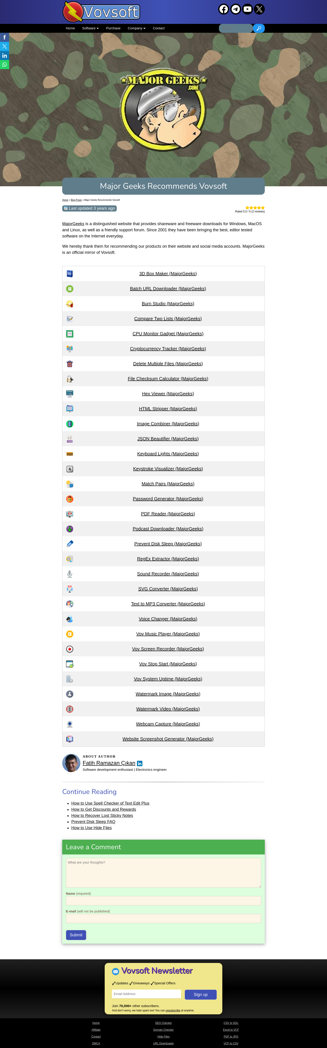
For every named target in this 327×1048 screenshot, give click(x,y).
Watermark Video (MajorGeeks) (168, 708)
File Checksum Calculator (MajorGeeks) (168, 378)
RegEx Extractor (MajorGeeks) (168, 558)
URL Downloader (163, 1043)
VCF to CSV (231, 1043)
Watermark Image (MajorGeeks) (168, 693)
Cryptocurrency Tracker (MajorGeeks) (168, 348)
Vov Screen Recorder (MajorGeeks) (168, 648)
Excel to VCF (231, 1029)
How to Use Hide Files (91, 828)
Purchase (113, 28)
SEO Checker (163, 1023)
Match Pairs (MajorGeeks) (168, 483)
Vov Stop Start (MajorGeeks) (168, 663)
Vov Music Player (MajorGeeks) (168, 633)
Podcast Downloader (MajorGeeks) (168, 528)
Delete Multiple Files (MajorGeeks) (168, 363)
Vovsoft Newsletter (156, 970)
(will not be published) (88, 911)
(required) (78, 893)
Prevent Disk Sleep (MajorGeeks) (168, 543)
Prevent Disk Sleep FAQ (93, 821)
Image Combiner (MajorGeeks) (168, 423)
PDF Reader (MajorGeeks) (168, 513)
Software (90, 28)
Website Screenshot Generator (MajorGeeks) (168, 738)
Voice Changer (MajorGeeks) (168, 618)
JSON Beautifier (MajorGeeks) (168, 438)
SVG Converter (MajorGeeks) (168, 588)
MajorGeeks (73, 224)
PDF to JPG (231, 1036)
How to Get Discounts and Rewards (103, 809)
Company (137, 28)
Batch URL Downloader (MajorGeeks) (168, 288)
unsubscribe (173, 1010)
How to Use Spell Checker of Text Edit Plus (110, 803)
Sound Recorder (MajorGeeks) (168, 573)
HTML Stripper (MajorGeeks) (168, 408)
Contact (159, 28)
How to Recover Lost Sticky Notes (102, 815)
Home (70, 28)
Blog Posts (76, 200)
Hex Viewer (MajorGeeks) (168, 393)
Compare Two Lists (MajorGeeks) (168, 318)
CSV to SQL (231, 1023)
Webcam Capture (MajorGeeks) (168, 723)
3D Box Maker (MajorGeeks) (168, 273)
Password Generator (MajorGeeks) (168, 498)
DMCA (96, 1043)
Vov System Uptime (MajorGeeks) (168, 678)
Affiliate (96, 1029)
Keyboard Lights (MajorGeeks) (168, 453)
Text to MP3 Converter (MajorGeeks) (168, 603)
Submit (76, 935)
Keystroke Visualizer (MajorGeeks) (168, 468)
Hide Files (163, 1036)
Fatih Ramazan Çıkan (109, 763)
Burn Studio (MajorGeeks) (168, 303)
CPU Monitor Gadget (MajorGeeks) (168, 333)
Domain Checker (163, 1029)
